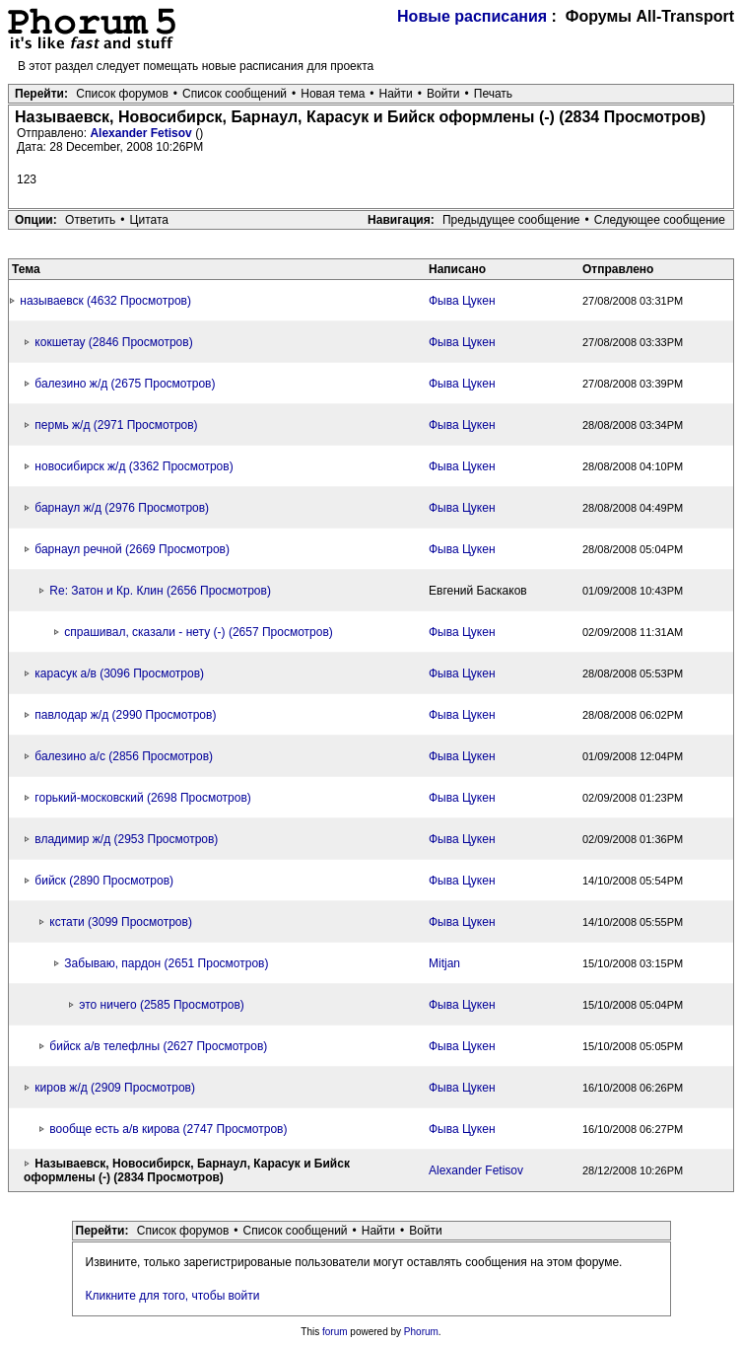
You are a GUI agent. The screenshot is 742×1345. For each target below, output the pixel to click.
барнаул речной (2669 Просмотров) (132, 549)
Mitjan (444, 963)
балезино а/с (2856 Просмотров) (123, 756)
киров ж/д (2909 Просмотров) (114, 1088)
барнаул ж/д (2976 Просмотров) (121, 508)
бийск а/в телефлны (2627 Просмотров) (158, 1046)
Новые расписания (472, 16)
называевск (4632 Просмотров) (105, 301)
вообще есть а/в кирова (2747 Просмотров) (168, 1129)
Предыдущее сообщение (511, 220)
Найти (396, 94)
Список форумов (122, 94)
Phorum (421, 1331)
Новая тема (333, 94)
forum (335, 1331)
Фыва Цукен (462, 301)
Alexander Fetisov (142, 133)
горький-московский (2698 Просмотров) (142, 798)
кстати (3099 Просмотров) (120, 922)
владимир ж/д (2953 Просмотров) (126, 839)
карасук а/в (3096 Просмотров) (119, 673)
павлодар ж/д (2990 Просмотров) (125, 715)
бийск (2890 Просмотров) (103, 880)
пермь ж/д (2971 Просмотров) (115, 425)
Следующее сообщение (659, 220)
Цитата (149, 220)
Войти (443, 94)
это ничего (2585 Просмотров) (161, 1005)
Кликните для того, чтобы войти (173, 1296)
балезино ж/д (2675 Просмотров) (124, 383)
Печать (493, 94)
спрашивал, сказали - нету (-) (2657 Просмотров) (198, 632)
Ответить (90, 220)
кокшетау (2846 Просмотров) (113, 342)
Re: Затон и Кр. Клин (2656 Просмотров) (160, 591)
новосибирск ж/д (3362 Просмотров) (133, 466)
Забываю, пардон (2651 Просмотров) (166, 963)
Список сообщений (234, 94)
